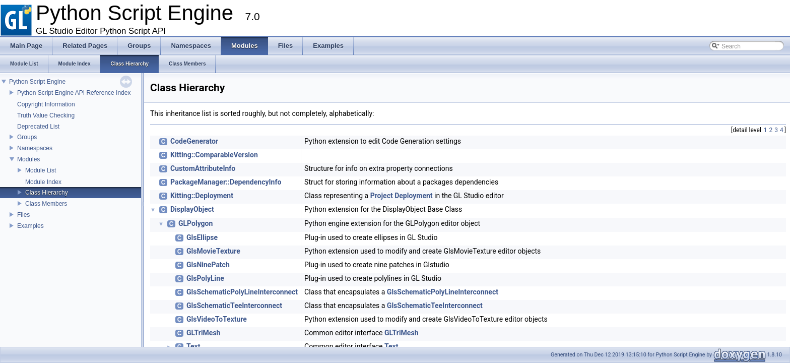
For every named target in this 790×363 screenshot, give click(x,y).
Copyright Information (46, 104)
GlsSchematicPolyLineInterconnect (242, 292)
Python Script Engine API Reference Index (73, 92)
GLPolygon (195, 223)
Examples (30, 225)
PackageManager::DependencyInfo (225, 182)
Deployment (413, 196)
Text (193, 346)
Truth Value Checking (46, 115)
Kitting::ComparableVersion (214, 155)
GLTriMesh (203, 333)
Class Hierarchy (46, 192)
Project (381, 196)
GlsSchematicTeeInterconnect (234, 305)
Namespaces (34, 148)
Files (23, 214)
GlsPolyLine (205, 278)
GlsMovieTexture (213, 251)
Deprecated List (38, 126)
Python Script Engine (37, 81)
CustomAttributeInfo (202, 168)
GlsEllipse (202, 237)
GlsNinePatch (208, 265)
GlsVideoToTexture (216, 319)
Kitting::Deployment (201, 196)
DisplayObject (192, 209)
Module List (40, 170)
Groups (27, 137)
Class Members (46, 203)
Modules (28, 159)
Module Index (43, 182)
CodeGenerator (194, 141)
